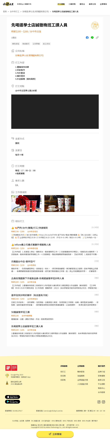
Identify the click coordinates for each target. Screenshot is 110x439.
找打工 (63, 371)
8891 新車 (77, 421)
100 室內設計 (45, 421)
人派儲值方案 (82, 384)
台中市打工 (14, 11)
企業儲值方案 (82, 380)
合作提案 (101, 392)
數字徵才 (95, 421)
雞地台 (82, 4)
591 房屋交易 (35, 421)
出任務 (22, 421)
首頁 (5, 11)
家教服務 (101, 375)
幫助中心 (101, 388)
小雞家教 (72, 4)
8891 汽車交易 (68, 421)
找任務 (63, 375)
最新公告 (92, 4)
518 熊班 (15, 421)
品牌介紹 (101, 371)
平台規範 (101, 384)
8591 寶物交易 (57, 421)
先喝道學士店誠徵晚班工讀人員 (65, 11)
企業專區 (103, 4)
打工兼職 (61, 4)
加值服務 (80, 375)
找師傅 (27, 421)
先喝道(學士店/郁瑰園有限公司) (35, 11)
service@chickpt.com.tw (53, 411)
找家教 (63, 380)
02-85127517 (17, 411)
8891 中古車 (86, 421)
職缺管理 (80, 371)
